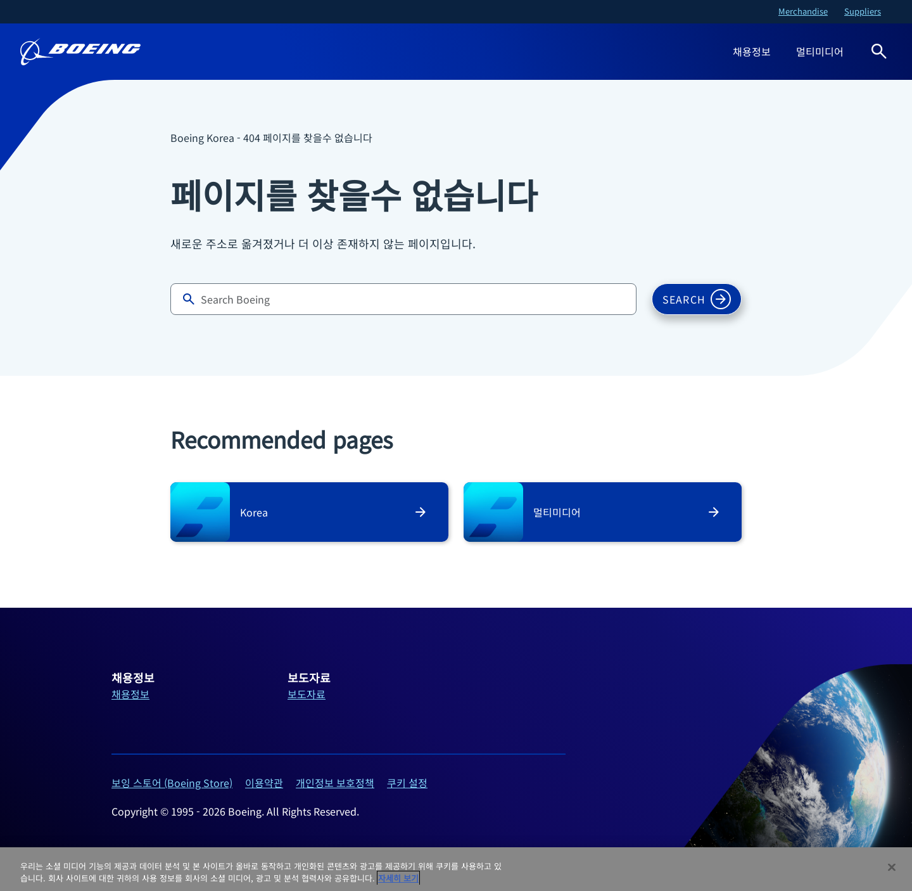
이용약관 (264, 782)
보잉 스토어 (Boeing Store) (171, 782)
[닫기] (892, 867)
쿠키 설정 (407, 782)
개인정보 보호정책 (335, 782)
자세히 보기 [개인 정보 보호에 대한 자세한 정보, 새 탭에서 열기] (398, 878)
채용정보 (752, 51)
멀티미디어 (820, 51)
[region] (456, 869)
